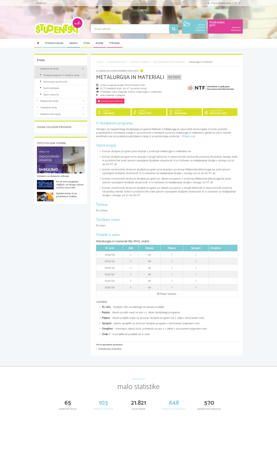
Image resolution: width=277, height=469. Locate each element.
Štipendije (114, 43)
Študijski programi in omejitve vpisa (59, 75)
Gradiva (73, 43)
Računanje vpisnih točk (53, 81)
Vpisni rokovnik (49, 94)
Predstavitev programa (109, 348)
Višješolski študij (61, 107)
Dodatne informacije (61, 114)
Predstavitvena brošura (111, 101)
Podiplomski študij (61, 101)
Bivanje (99, 43)
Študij (87, 43)
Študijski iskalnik (54, 43)
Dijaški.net (41, 3)
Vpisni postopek (49, 88)
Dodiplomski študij (61, 68)
